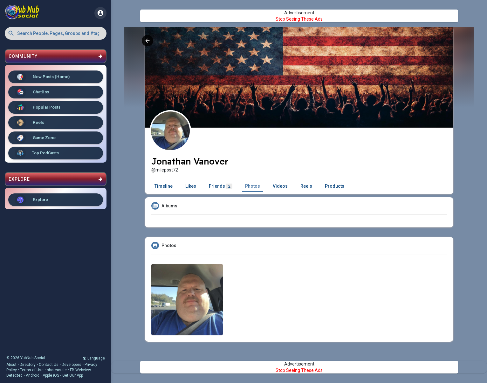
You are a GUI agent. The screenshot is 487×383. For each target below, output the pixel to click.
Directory (28, 364)
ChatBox (32, 92)
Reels (29, 122)
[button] (55, 33)
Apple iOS (51, 375)
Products (334, 186)
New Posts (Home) (42, 77)
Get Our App (72, 375)
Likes (190, 186)
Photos (252, 186)
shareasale (57, 370)
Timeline (163, 186)
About (11, 364)
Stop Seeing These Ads (299, 19)
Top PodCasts (37, 153)
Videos (280, 186)
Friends (220, 186)
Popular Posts (37, 107)
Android (32, 375)
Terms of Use (32, 370)
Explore (31, 199)
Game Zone (35, 138)
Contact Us (48, 364)
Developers (71, 364)
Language (94, 358)
